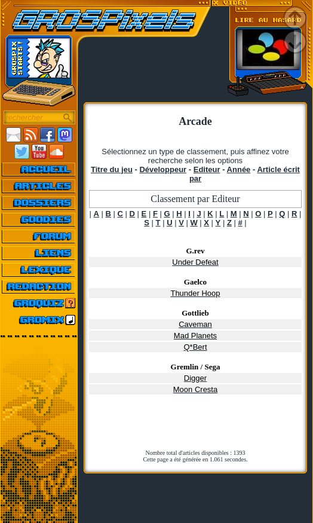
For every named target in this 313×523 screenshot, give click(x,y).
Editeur (207, 169)
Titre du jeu (112, 169)
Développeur (162, 169)
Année (239, 169)
